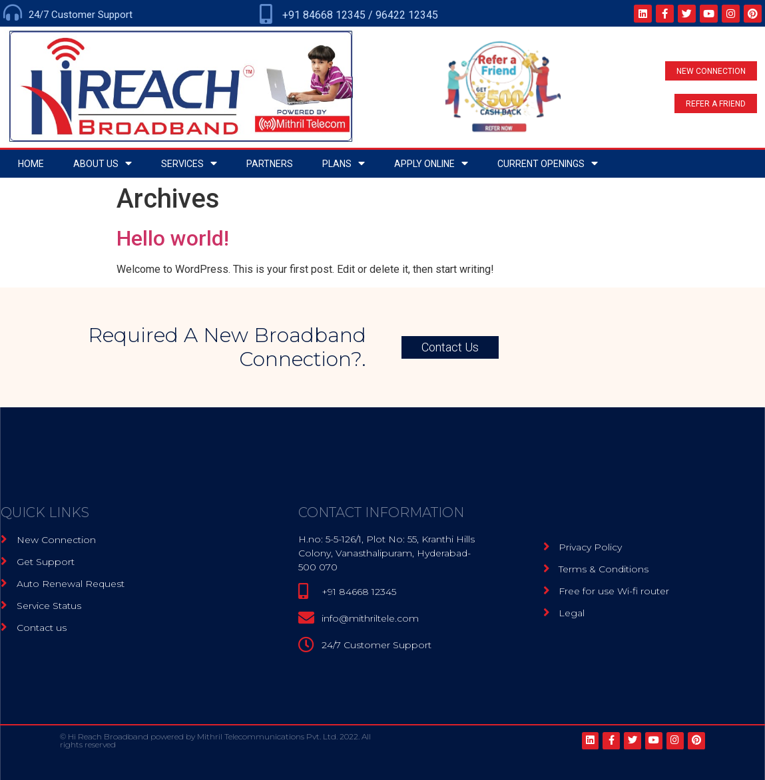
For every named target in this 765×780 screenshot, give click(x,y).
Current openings (547, 163)
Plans (343, 163)
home (31, 163)
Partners (269, 163)
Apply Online (431, 163)
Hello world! (173, 238)
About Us (102, 163)
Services (189, 163)
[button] (711, 71)
